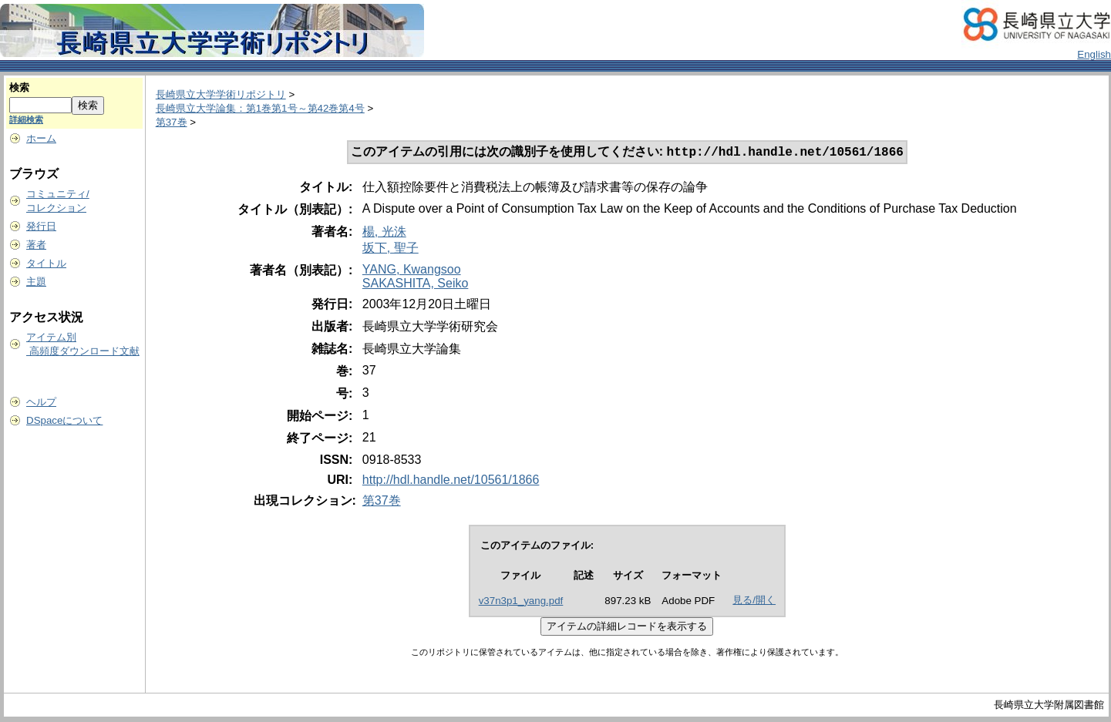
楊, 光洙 (384, 233)
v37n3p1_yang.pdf (521, 602)
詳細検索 (26, 119)
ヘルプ (41, 402)
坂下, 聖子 (390, 249)
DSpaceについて (64, 420)
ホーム (41, 138)
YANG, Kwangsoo (411, 270)
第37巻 (171, 122)
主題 (36, 281)
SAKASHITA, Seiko (415, 284)
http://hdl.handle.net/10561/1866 (451, 481)
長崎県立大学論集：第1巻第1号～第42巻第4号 (260, 108)
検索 (19, 87)
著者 (36, 244)
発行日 (41, 226)
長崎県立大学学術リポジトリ (221, 94)
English (1094, 54)
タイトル (46, 263)
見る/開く (754, 601)
